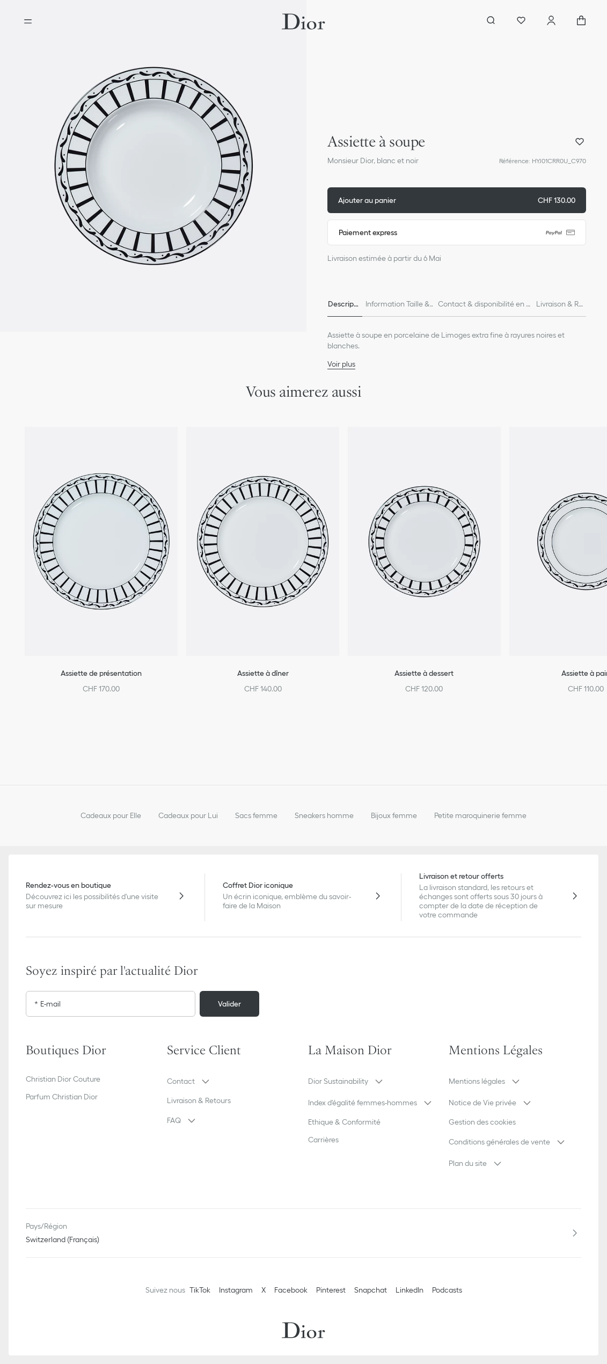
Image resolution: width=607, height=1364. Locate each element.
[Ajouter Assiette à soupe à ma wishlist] (579, 141)
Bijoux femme (394, 815)
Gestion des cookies (482, 1122)
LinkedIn (409, 1290)
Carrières (323, 1139)
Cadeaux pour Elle (111, 815)
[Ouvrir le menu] (28, 21)
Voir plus (341, 364)
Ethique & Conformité (344, 1122)
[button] (153, 166)
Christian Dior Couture (63, 1079)
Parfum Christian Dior (62, 1096)
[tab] (342, 304)
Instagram (236, 1290)
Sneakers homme (324, 815)
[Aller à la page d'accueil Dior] (303, 21)
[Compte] (551, 21)
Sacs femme (256, 815)
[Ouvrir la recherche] (491, 21)
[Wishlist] (521, 21)
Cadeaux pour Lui (188, 815)
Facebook (291, 1290)
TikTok (199, 1290)
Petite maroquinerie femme (480, 815)
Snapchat (370, 1290)
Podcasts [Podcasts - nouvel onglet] (447, 1290)
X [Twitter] (263, 1290)
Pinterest (331, 1290)
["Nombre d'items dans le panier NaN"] (581, 21)
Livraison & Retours (199, 1100)
